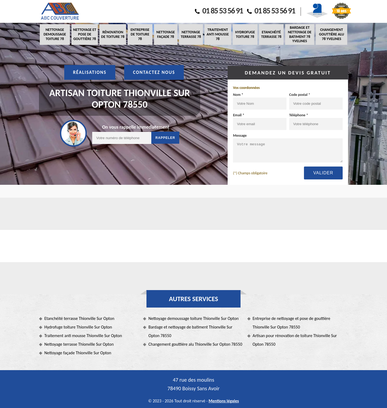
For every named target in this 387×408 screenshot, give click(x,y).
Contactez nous (154, 72)
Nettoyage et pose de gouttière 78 (84, 34)
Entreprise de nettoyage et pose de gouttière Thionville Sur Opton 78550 (291, 323)
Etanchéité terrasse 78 (271, 34)
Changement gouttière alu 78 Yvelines (331, 34)
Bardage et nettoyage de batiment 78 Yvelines (299, 34)
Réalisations (89, 72)
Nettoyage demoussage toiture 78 (55, 34)
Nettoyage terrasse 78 (191, 34)
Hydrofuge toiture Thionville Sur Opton (78, 327)
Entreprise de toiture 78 (140, 34)
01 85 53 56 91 (219, 11)
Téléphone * (298, 115)
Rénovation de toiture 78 (112, 34)
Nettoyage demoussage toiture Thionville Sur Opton (193, 318)
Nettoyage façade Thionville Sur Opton (77, 352)
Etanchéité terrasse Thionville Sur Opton (79, 318)
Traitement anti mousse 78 (218, 34)
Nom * (238, 94)
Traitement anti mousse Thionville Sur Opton (83, 335)
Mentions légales (224, 400)
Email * (238, 115)
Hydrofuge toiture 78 (245, 34)
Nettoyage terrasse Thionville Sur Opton (79, 344)
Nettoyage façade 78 (165, 34)
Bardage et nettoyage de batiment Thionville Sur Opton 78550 (190, 331)
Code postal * (299, 94)
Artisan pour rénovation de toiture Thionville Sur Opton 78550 (295, 340)
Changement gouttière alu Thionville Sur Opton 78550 (195, 344)
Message (240, 135)
